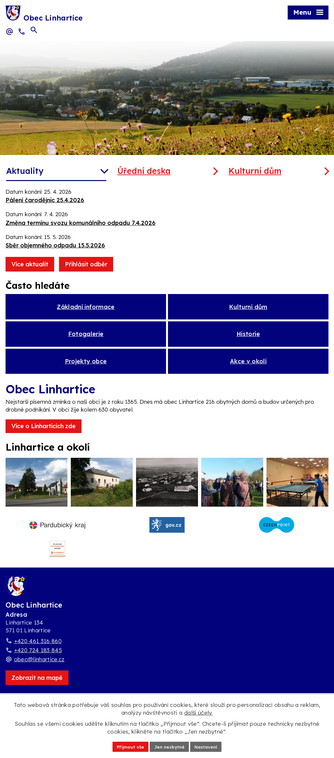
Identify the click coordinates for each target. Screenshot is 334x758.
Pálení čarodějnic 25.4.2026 (45, 200)
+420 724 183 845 (38, 665)
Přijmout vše (128, 746)
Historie (248, 337)
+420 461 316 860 (38, 656)
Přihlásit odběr (86, 264)
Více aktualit (29, 264)
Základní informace (85, 308)
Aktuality (24, 171)
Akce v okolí (248, 367)
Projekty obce (86, 367)
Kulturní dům (255, 171)
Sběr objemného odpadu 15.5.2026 (55, 245)
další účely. (198, 712)
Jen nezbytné (169, 746)
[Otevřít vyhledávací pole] (34, 31)
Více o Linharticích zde (43, 433)
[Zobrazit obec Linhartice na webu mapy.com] (37, 692)
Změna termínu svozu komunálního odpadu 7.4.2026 (81, 223)
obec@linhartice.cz (39, 674)
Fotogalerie (86, 337)
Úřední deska (144, 171)
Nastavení (208, 746)
